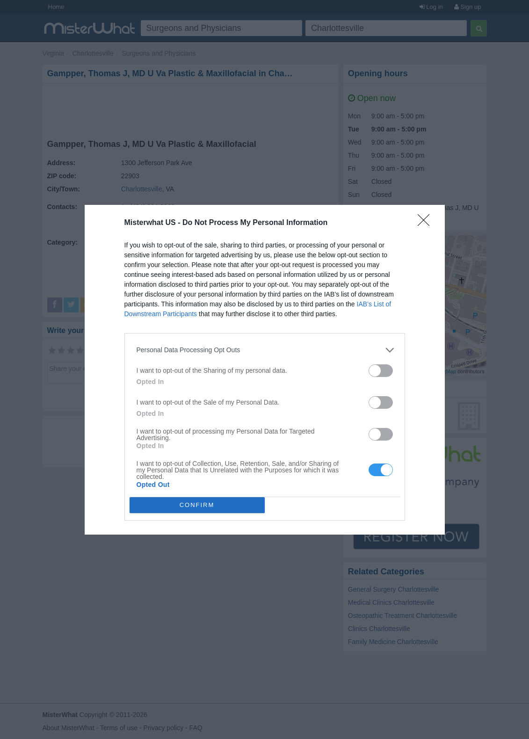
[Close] (426, 223)
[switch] (381, 370)
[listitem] (265, 350)
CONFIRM (197, 504)
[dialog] (265, 370)
